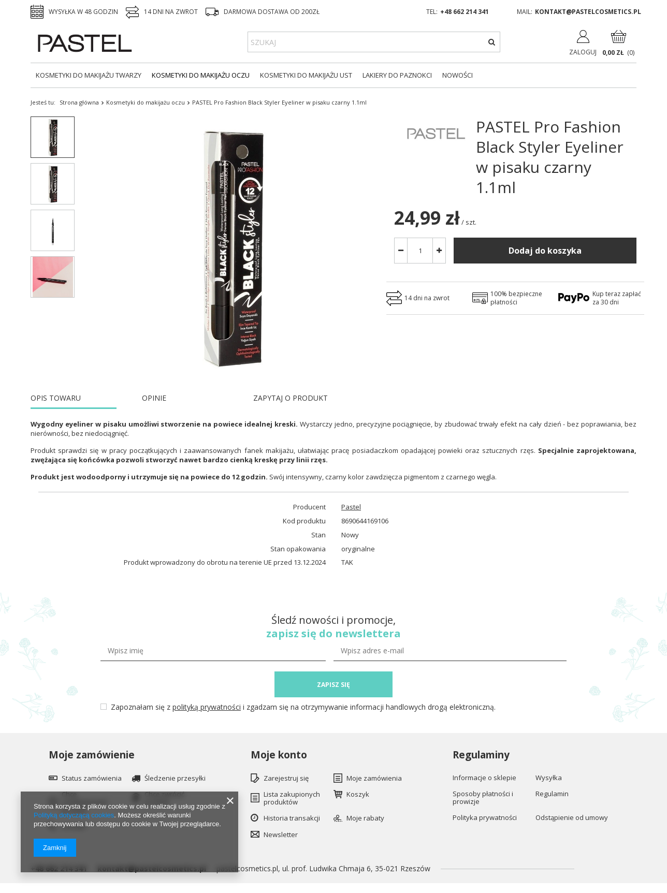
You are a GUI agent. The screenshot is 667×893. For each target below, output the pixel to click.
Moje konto (279, 755)
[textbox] (374, 42)
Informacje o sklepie (484, 778)
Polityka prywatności (485, 818)
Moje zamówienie (92, 755)
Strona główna (79, 102)
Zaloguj (583, 52)
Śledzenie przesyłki (175, 778)
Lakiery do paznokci (397, 75)
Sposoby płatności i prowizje (483, 798)
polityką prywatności (206, 707)
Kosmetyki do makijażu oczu (201, 75)
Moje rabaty (365, 818)
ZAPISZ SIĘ (333, 684)
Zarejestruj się (286, 778)
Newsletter (281, 835)
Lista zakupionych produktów (292, 798)
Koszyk (357, 794)
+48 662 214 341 (464, 11)
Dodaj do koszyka (545, 250)
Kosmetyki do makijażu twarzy (88, 75)
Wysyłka (548, 778)
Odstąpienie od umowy (571, 818)
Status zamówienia (92, 778)
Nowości (457, 75)
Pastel (351, 507)
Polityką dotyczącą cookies (74, 815)
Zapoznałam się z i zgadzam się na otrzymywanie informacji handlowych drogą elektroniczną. (303, 707)
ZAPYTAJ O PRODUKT (290, 398)
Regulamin (552, 794)
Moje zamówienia (374, 778)
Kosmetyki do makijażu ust (306, 75)
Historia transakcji (292, 818)
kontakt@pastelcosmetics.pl (588, 11)
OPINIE (154, 398)
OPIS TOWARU (56, 398)
